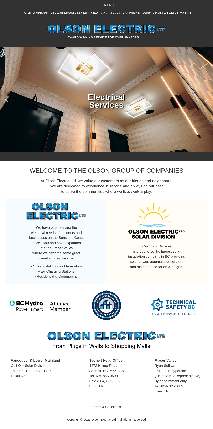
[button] (6, 99)
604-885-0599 (163, 13)
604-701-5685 (111, 13)
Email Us (184, 13)
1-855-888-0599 (61, 13)
